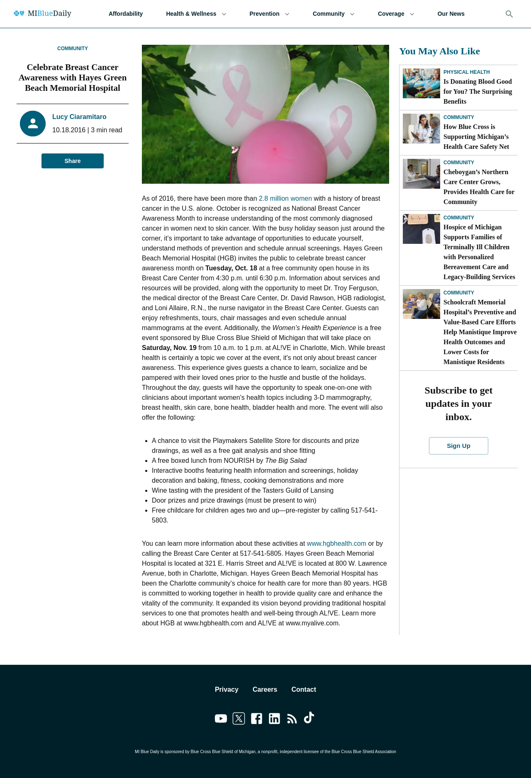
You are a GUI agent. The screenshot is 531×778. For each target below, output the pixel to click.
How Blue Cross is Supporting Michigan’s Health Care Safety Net (476, 136)
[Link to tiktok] (310, 720)
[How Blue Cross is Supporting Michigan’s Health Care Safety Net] (421, 128)
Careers (265, 689)
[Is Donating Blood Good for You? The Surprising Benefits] (421, 83)
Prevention (269, 14)
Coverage (396, 14)
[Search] (509, 14)
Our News (451, 14)
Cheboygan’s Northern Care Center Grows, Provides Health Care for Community (478, 186)
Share (72, 161)
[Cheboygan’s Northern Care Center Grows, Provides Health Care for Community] (421, 174)
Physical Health (466, 72)
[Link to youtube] (221, 720)
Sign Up (458, 446)
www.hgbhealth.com (336, 543)
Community (333, 14)
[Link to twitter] (238, 720)
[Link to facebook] (256, 720)
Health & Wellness (196, 14)
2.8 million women (285, 198)
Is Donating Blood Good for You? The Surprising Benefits (477, 91)
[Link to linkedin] (274, 720)
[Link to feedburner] (292, 720)
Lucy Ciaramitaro (79, 116)
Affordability (125, 14)
